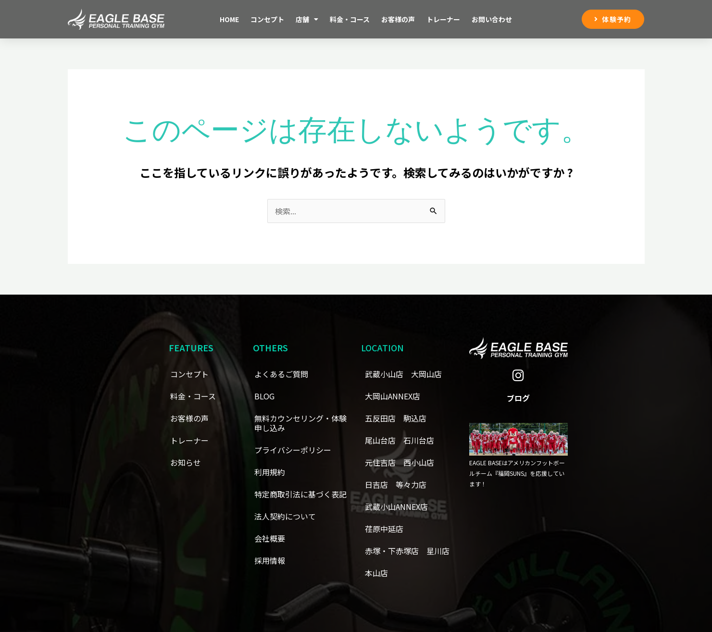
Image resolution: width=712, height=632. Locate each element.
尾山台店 (380, 440)
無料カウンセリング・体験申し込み (300, 423)
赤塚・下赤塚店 (392, 551)
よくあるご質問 (281, 374)
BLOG (264, 396)
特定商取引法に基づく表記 (300, 494)
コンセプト (267, 19)
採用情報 (269, 560)
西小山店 (418, 462)
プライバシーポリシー (292, 450)
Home (229, 19)
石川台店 (418, 440)
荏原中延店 (384, 528)
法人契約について (285, 516)
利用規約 (269, 472)
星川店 (438, 551)
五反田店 (380, 418)
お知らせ (185, 462)
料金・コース (350, 19)
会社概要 (269, 538)
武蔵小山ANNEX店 (396, 506)
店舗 (307, 19)
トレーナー (443, 19)
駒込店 (414, 418)
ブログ (518, 398)
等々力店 (411, 484)
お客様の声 (398, 19)
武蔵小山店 (384, 374)
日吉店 (376, 484)
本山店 (376, 573)
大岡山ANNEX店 (392, 396)
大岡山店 (426, 374)
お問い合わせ (492, 19)
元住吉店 (380, 462)
